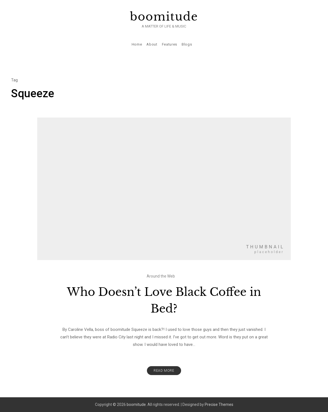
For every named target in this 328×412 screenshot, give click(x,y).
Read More (164, 371)
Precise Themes (219, 404)
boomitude (164, 16)
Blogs (187, 44)
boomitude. (137, 404)
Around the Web (161, 276)
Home (137, 44)
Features (169, 44)
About (151, 44)
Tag (14, 80)
